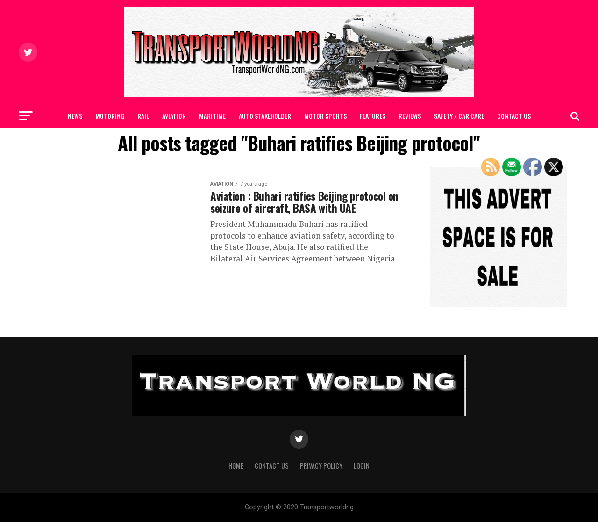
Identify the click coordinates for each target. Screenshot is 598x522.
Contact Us (514, 116)
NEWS (75, 116)
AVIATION (174, 116)
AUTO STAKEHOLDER (265, 116)
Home (235, 466)
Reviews (410, 116)
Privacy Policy (321, 466)
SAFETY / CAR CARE (459, 116)
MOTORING (109, 116)
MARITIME (212, 116)
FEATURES (372, 116)
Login (362, 466)
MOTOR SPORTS (325, 116)
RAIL (143, 116)
